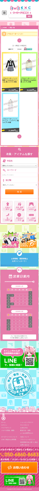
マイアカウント (6, 428)
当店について (24, 437)
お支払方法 (23, 428)
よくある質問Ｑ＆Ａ (26, 433)
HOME (4, 27)
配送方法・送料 (25, 430)
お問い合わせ (24, 445)
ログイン (4, 425)
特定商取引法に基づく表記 (29, 442)
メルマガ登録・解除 (7, 430)
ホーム (3, 422)
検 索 (19, 192)
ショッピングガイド (26, 422)
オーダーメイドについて (9, 437)
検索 (29, 16)
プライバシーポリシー (27, 439)
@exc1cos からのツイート (8, 265)
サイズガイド (24, 425)
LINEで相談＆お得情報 (8, 439)
